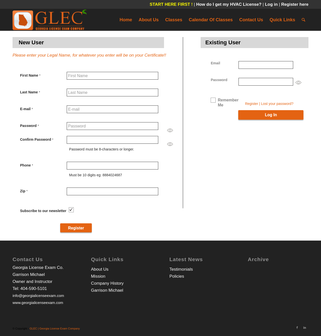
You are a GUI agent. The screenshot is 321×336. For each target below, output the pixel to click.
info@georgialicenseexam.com (38, 295)
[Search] (303, 20)
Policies (176, 276)
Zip (24, 191)
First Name (30, 75)
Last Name (30, 92)
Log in (272, 4)
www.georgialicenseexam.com (38, 302)
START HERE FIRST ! (171, 4)
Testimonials (181, 269)
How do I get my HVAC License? (229, 4)
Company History (107, 283)
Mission (98, 276)
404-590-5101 (33, 288)
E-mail (26, 109)
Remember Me (228, 102)
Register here (294, 4)
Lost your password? (277, 104)
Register (251, 104)
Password (29, 126)
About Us (100, 269)
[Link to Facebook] (297, 327)
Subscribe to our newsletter (43, 211)
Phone (26, 165)
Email (215, 63)
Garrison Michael (107, 290)
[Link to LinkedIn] (304, 327)
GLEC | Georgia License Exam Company (55, 328)
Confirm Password (36, 139)
